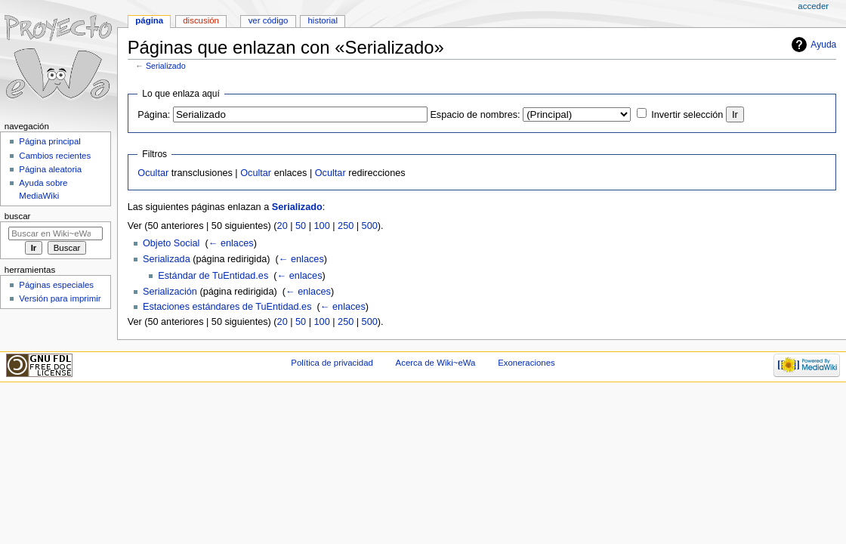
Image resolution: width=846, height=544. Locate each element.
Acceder (813, 6)
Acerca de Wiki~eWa (436, 362)
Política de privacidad (332, 362)
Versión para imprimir (59, 298)
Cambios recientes (55, 155)
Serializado (166, 65)
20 (282, 226)
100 (322, 226)
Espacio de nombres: (475, 115)
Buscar (18, 216)
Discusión (201, 20)
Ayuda (823, 44)
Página (149, 20)
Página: (153, 115)
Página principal (50, 141)
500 (370, 226)
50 (300, 226)
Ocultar (152, 173)
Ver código (269, 20)
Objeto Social (171, 243)
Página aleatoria (50, 169)
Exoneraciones (526, 362)
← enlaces (231, 243)
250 (346, 226)
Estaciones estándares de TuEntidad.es (227, 306)
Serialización (170, 291)
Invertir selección (687, 115)
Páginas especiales (56, 284)
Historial (323, 20)
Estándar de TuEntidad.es (213, 275)
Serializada (166, 259)
